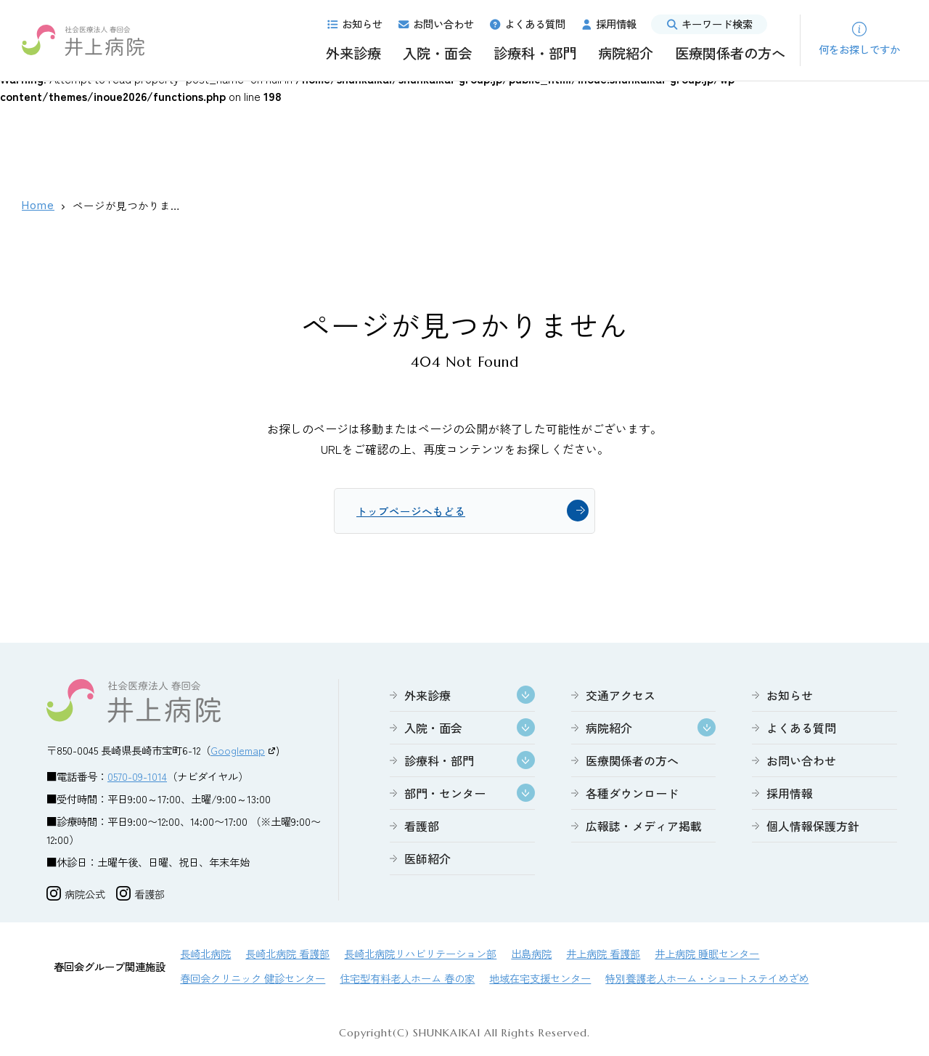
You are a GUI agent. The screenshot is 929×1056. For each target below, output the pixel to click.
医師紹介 (427, 860)
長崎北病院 (205, 955)
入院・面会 (437, 53)
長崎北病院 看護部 (287, 955)
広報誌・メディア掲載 (644, 828)
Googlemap (237, 752)
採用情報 (608, 23)
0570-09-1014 (137, 778)
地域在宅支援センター (540, 980)
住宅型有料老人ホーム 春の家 (407, 980)
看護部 (421, 828)
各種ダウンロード (632, 795)
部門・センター (445, 795)
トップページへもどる (414, 512)
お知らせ (354, 23)
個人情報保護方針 (812, 828)
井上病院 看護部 (603, 955)
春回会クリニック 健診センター (252, 980)
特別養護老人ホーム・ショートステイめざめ (707, 980)
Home (38, 205)
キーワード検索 (709, 23)
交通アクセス (620, 697)
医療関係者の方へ (730, 53)
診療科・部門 (535, 53)
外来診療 (353, 53)
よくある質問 (526, 23)
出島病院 (531, 955)
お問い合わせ (435, 23)
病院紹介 (625, 53)
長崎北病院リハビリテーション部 (420, 955)
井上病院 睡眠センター (707, 955)
